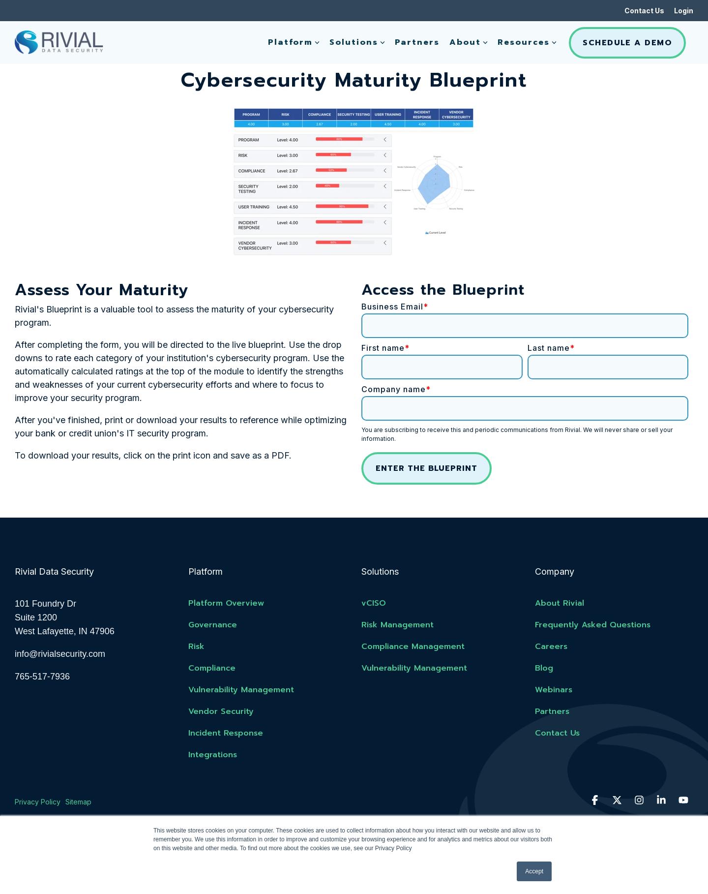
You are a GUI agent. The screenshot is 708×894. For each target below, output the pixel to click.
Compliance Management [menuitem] (413, 646)
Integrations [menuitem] (212, 755)
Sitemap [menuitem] (78, 802)
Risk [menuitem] (196, 646)
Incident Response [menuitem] (225, 733)
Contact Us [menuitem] (644, 10)
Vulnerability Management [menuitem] (241, 690)
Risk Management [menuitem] (397, 625)
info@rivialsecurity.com (60, 654)
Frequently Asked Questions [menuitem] (592, 625)
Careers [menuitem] (551, 646)
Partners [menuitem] (552, 711)
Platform (294, 42)
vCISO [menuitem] (373, 603)
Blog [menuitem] (544, 668)
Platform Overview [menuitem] (226, 603)
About (468, 42)
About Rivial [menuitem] (559, 603)
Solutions (357, 42)
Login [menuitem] (683, 10)
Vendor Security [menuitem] (221, 711)
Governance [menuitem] (212, 625)
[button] (596, 800)
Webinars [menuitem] (553, 690)
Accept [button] (534, 871)
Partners (417, 42)
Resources (527, 42)
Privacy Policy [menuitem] (37, 802)
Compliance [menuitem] (212, 668)
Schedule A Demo (627, 43)
